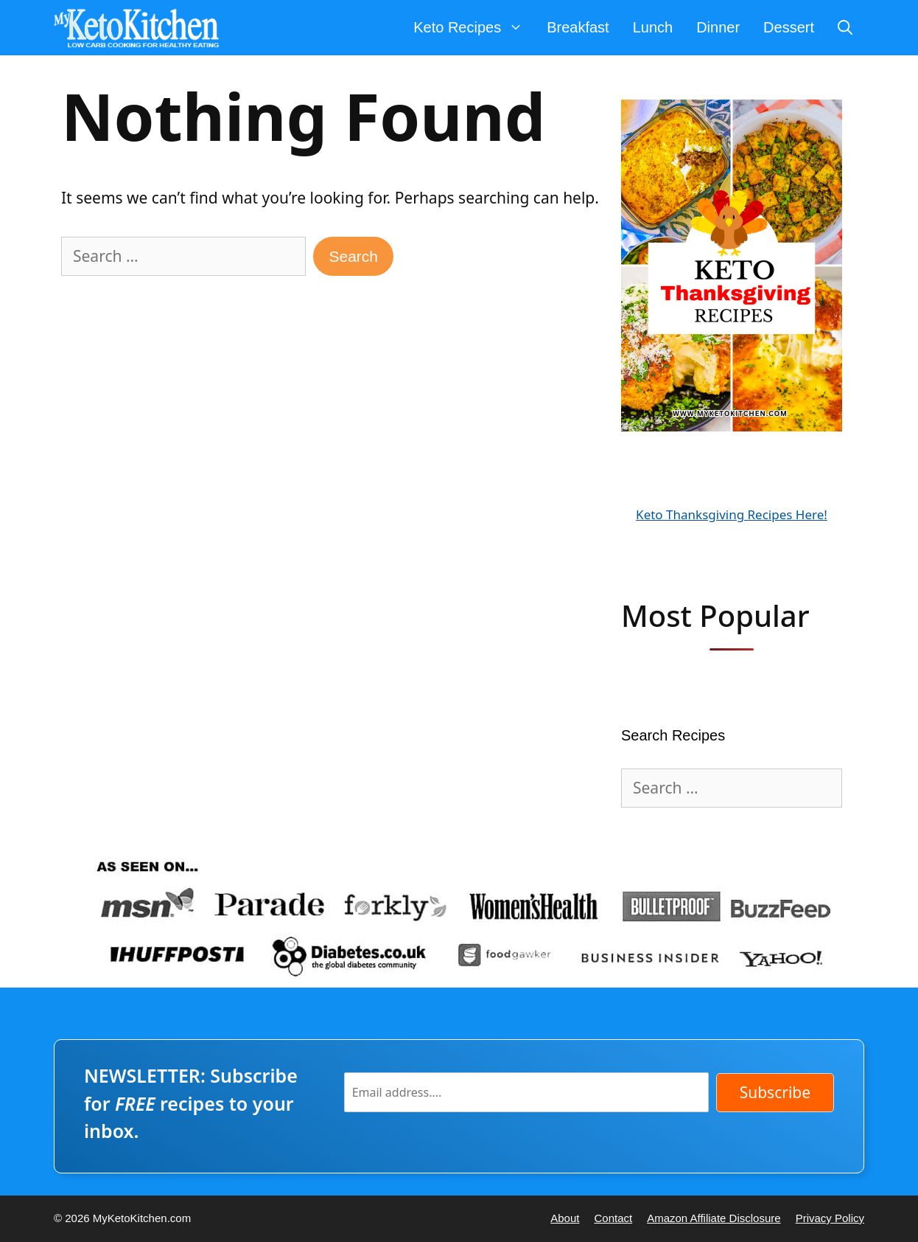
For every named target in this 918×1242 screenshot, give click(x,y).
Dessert (788, 27)
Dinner (718, 27)
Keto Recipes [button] (474, 27)
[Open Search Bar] (845, 27)
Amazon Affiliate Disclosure (713, 1218)
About (564, 1218)
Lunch (653, 27)
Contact (613, 1218)
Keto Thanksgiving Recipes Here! (731, 514)
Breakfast (578, 27)
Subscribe (775, 1092)
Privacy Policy (830, 1218)
